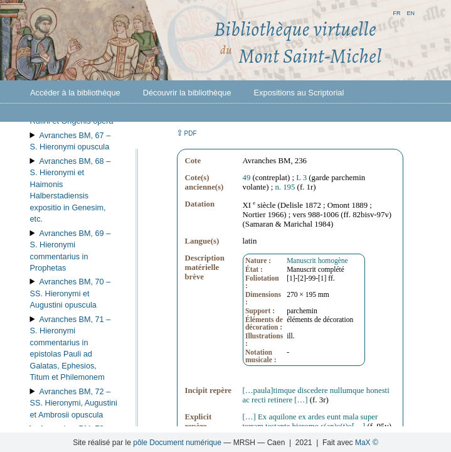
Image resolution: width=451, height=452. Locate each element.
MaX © (366, 442)
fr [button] (396, 12)
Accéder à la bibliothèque (75, 92)
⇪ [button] (186, 132)
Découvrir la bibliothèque (187, 92)
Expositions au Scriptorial (299, 92)
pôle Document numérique (177, 442)
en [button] (410, 12)
